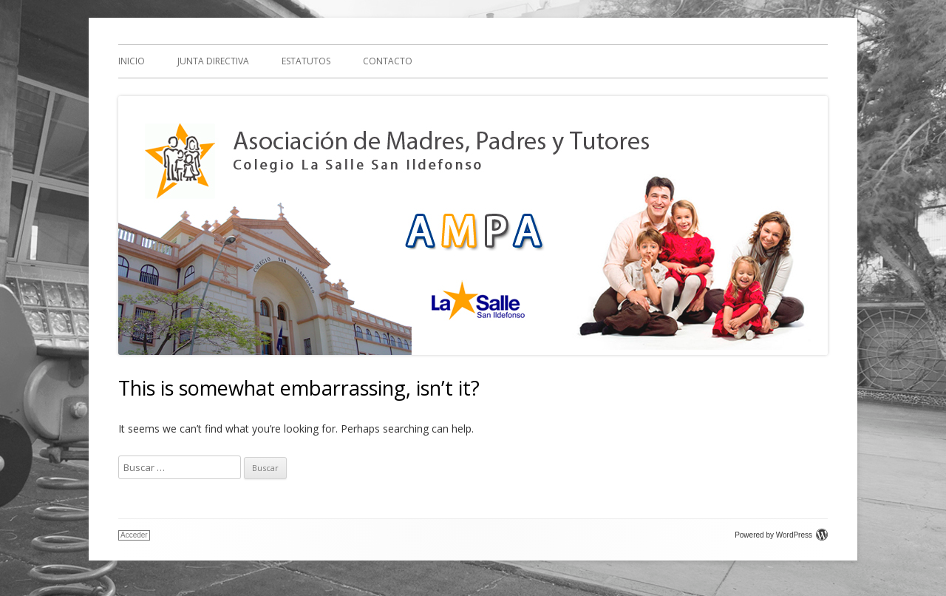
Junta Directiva (213, 61)
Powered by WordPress (781, 535)
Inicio (131, 61)
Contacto (387, 61)
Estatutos (306, 61)
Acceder (134, 535)
